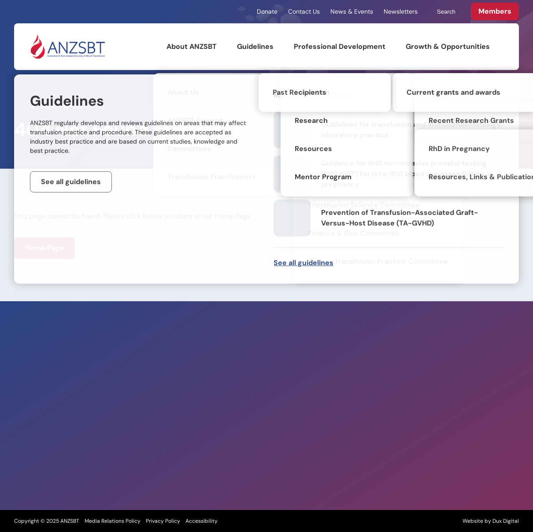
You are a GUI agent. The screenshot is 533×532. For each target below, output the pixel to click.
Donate (267, 11)
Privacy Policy (163, 521)
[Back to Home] (67, 46)
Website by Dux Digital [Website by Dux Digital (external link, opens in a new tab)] (491, 521)
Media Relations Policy (113, 521)
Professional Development (339, 46)
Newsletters (401, 11)
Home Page (44, 247)
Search (441, 11)
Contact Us (304, 11)
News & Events (351, 11)
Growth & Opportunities (448, 46)
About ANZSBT (192, 46)
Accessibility (201, 521)
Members (494, 11)
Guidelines (255, 46)
